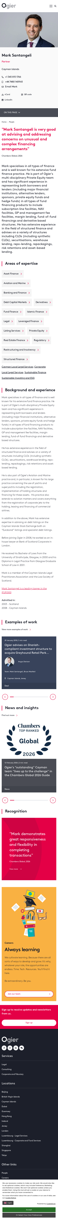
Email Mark (9, 87)
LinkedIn (7, 100)
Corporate (40, 367)
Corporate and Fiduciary (12, 1074)
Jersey (4, 1126)
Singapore (6, 1151)
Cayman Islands (9, 1102)
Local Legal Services (12, 372)
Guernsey (6, 1112)
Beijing (5, 1092)
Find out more (9, 715)
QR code (26, 95)
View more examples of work (16, 630)
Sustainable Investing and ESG (18, 378)
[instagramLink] (10, 1047)
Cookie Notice (10, 1198)
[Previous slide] (5, 697)
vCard (6, 95)
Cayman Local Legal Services (17, 367)
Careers (5, 1178)
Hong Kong (7, 1116)
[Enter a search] (55, 6)
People (11, 122)
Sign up (29, 1023)
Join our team (29, 994)
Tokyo (4, 1155)
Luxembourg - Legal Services (14, 1136)
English (8, 1203)
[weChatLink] (21, 1047)
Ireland (5, 1121)
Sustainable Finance (35, 372)
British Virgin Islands (11, 1097)
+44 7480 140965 (12, 82)
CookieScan (51, 1204)
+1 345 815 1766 (11, 77)
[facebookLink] (4, 1047)
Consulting (6, 1069)
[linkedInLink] (15, 1047)
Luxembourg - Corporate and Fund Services (21, 1141)
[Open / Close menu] (51, 6)
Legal (4, 1065)
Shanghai (6, 1146)
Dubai (4, 1107)
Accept (29, 1210)
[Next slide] (53, 697)
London (5, 1131)
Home (4, 122)
